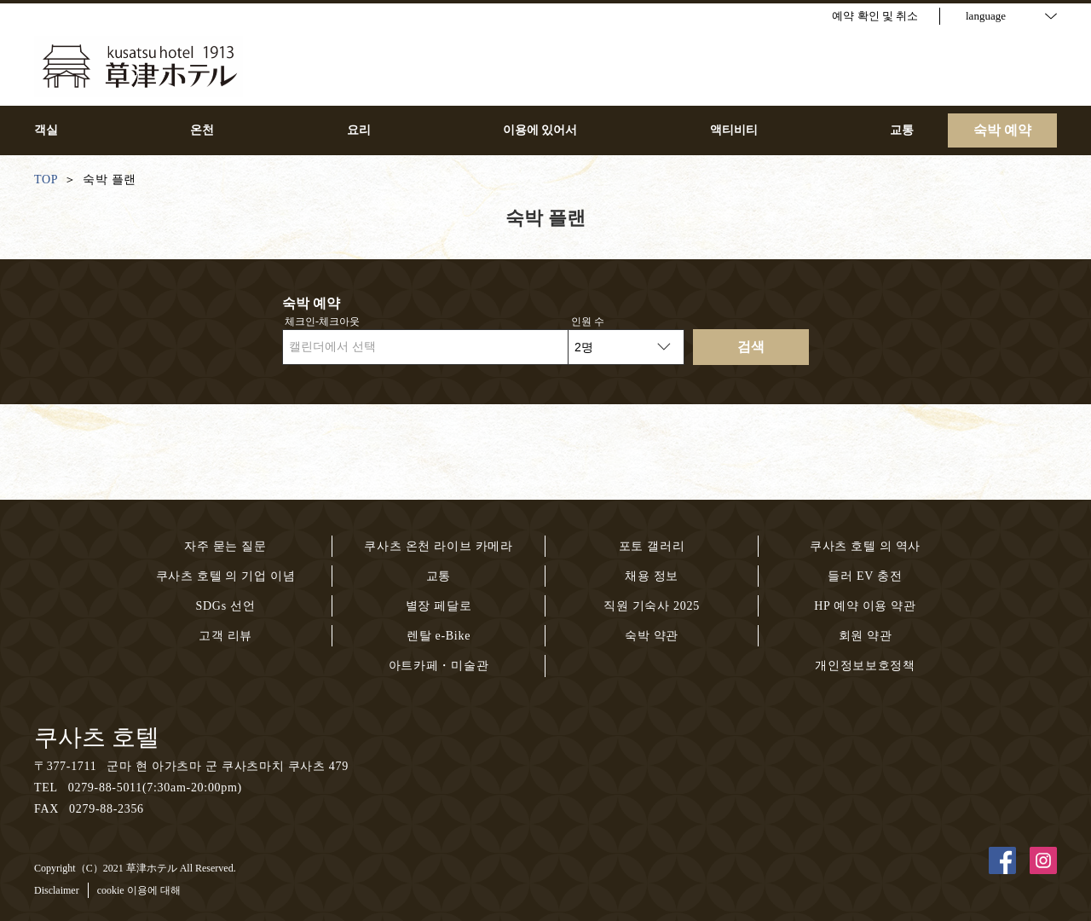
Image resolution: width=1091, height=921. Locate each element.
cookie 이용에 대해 (139, 890)
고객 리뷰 (225, 635)
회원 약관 (865, 635)
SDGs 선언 (226, 606)
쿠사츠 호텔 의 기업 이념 (226, 576)
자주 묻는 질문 (225, 546)
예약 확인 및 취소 (875, 15)
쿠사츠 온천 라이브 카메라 (438, 546)
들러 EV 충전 (865, 576)
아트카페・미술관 (439, 665)
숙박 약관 (651, 635)
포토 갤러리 (652, 546)
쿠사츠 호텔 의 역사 (865, 546)
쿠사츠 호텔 (96, 737)
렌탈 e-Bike (438, 635)
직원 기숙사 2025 (651, 606)
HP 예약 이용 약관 (865, 606)
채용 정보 (651, 576)
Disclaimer (56, 890)
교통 (438, 576)
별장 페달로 (439, 606)
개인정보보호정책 (865, 665)
